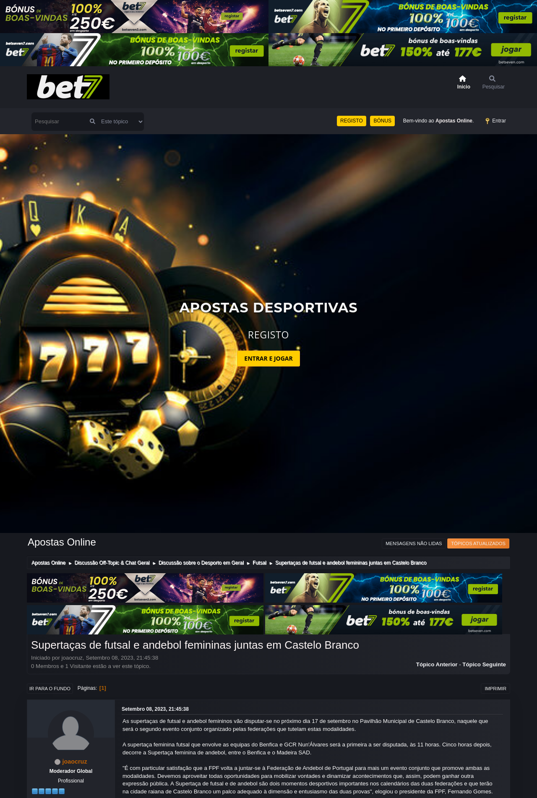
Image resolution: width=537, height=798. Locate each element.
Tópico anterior (437, 664)
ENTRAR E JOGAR (268, 358)
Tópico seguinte (484, 664)
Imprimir (495, 688)
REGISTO (351, 121)
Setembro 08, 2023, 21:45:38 (155, 709)
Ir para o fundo (49, 688)
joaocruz (74, 761)
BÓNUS (382, 121)
